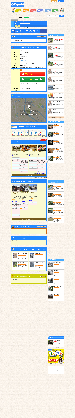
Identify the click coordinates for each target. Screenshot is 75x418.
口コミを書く (41, 36)
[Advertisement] (44, 4)
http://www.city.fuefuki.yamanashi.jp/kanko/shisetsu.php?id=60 (32, 67)
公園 (17, 25)
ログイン (61, 1)
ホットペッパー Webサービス (41, 173)
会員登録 (54, 1)
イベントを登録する (41, 226)
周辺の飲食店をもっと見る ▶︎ (29, 175)
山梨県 (44, 26)
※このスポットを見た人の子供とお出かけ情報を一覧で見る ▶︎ (37, 271)
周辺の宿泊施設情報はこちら (26, 88)
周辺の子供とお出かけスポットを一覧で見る (56, 117)
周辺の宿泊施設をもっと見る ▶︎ (28, 218)
